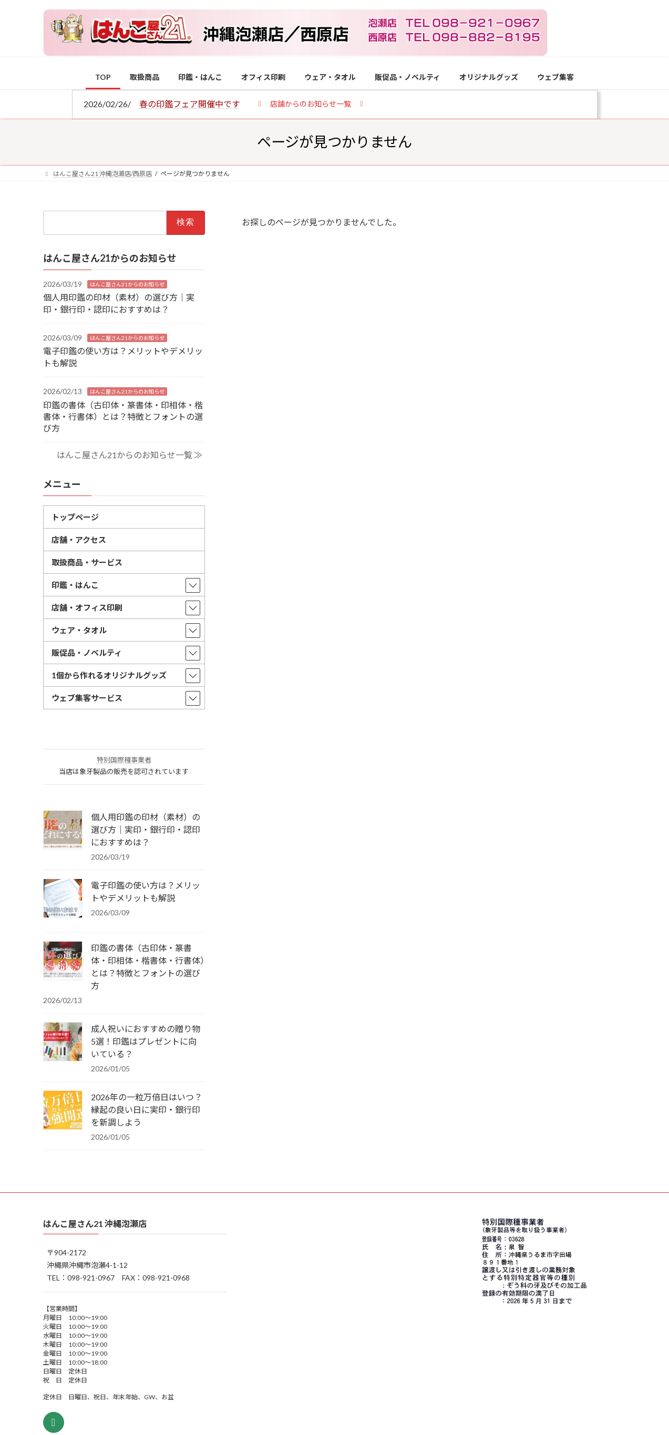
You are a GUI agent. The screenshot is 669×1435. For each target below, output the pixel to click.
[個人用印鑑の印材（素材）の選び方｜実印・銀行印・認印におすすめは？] (63, 830)
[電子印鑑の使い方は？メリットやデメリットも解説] (63, 899)
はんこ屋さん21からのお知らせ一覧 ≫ (129, 454)
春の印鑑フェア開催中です (189, 104)
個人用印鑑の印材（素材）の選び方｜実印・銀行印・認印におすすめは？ (145, 829)
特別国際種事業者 (123, 760)
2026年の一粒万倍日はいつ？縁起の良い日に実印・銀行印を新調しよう (146, 1109)
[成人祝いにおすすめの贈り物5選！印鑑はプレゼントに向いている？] (63, 1042)
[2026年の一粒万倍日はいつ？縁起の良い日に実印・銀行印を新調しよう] (63, 1110)
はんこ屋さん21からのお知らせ (127, 284)
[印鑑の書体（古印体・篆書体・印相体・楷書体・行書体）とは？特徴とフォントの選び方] (63, 961)
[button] (311, 103)
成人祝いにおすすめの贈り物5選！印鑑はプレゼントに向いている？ (145, 1041)
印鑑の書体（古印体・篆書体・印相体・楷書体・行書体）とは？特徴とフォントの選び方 (123, 416)
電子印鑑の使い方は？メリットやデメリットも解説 (145, 891)
